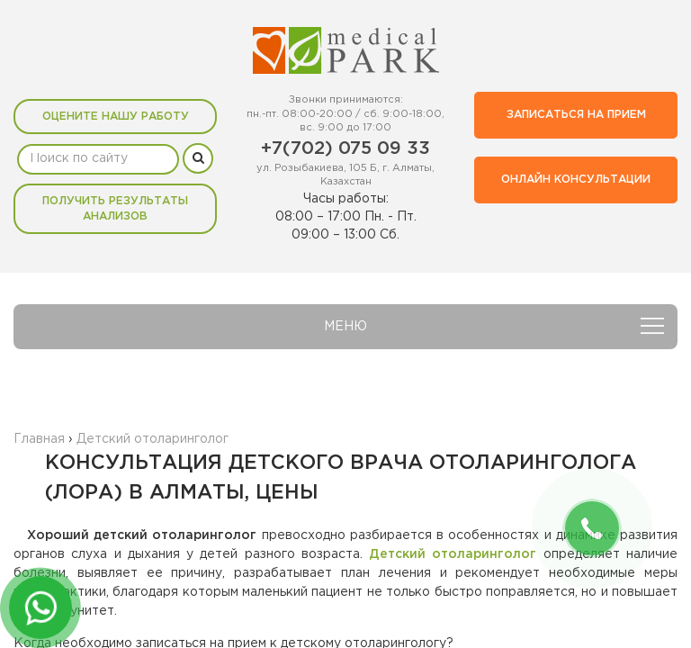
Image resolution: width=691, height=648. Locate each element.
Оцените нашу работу (115, 117)
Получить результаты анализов (115, 208)
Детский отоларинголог (452, 554)
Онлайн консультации (576, 179)
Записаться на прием (576, 115)
